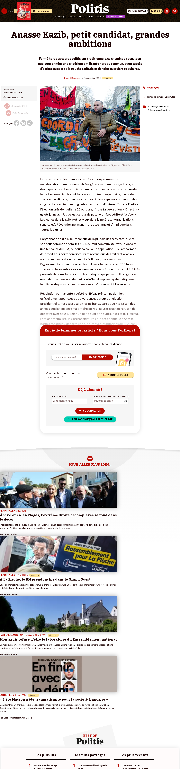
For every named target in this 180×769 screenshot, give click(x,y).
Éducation (16, 709)
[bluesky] (62, 759)
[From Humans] (88, 759)
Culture (100, 16)
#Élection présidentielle (159, 109)
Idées (92, 16)
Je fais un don (30, 706)
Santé (14, 712)
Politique (60, 16)
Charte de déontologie (70, 749)
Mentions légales (47, 749)
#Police (49, 706)
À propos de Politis (32, 721)
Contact (32, 749)
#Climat (49, 703)
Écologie (73, 16)
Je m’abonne (29, 712)
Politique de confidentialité (113, 749)
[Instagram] (80, 759)
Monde (4, 721)
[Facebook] (53, 759)
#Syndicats (164, 106)
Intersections (115, 16)
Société (83, 16)
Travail (15, 703)
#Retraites (50, 712)
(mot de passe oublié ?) (120, 396)
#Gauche (50, 709)
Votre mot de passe (102, 396)
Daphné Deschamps (73, 77)
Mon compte (29, 724)
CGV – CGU (90, 749)
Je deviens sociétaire (33, 709)
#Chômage (51, 715)
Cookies (146, 749)
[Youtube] (71, 759)
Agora (4, 703)
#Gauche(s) (153, 106)
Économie (16, 706)
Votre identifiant (59, 396)
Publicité (134, 749)
